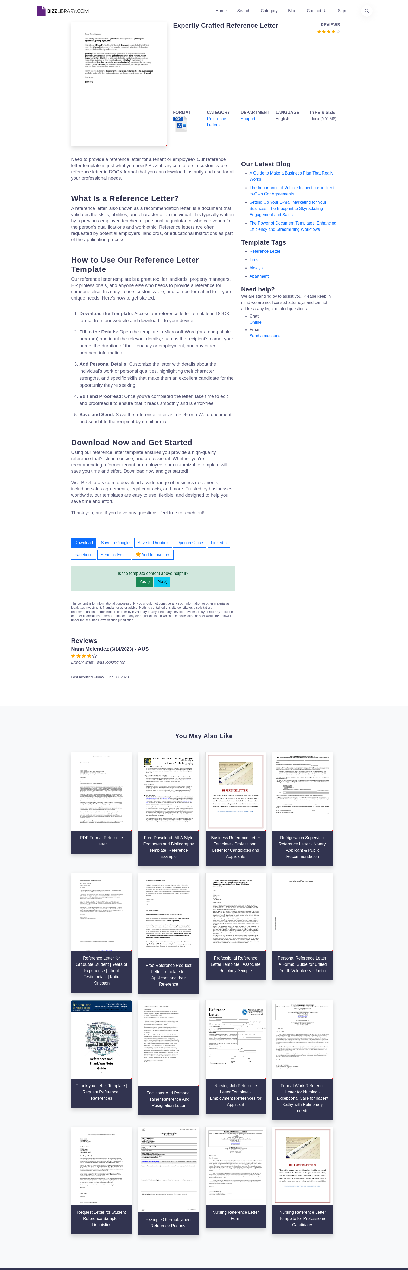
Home (221, 11)
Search (243, 11)
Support (248, 118)
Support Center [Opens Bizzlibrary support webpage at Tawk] (278, 1155)
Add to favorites (153, 554)
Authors (157, 1171)
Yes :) (144, 581)
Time (254, 259)
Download (83, 542)
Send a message (265, 336)
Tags (211, 1188)
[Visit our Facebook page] (55, 1209)
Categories (217, 1163)
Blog (292, 11)
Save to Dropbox (153, 542)
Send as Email (114, 554)
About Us (158, 1163)
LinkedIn (219, 542)
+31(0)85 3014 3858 (340, 1160)
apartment (259, 276)
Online (256, 322)
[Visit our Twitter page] (41, 1209)
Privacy (271, 1171)
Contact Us (317, 11)
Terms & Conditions (282, 1163)
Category (269, 11)
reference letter (265, 251)
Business (215, 1171)
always (256, 268)
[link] (41, 1209)
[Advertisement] (255, 70)
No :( (162, 581)
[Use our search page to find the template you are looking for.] (367, 11)
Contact (157, 1180)
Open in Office (189, 542)
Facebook (83, 554)
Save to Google (115, 542)
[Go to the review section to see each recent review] (328, 31)
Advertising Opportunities (173, 1188)
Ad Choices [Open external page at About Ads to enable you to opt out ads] (275, 1180)
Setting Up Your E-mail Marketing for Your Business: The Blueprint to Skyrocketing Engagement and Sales (288, 208)
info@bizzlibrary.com (341, 1154)
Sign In (344, 11)
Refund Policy (277, 1205)
